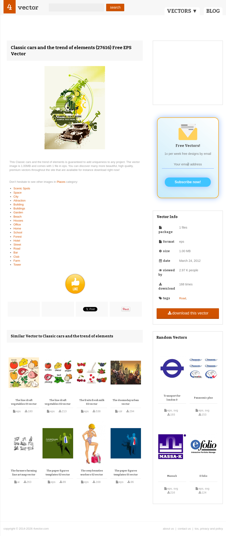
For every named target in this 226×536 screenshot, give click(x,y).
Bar (15, 252)
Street (17, 244)
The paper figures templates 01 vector (126, 472)
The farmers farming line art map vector (24, 472)
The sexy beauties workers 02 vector (91, 472)
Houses (18, 220)
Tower (17, 264)
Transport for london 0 (172, 397)
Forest (17, 236)
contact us (184, 528)
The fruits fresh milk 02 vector (91, 402)
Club (16, 256)
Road (16, 248)
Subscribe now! (188, 182)
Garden (18, 212)
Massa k (172, 476)
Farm (16, 260)
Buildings (19, 208)
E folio (203, 476)
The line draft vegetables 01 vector (24, 402)
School (17, 232)
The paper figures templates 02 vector (58, 472)
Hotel (16, 240)
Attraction (19, 200)
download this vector (187, 313)
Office (17, 224)
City (15, 196)
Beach (17, 216)
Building (18, 204)
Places (61, 181)
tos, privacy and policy (209, 528)
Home (17, 228)
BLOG (213, 11)
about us (168, 528)
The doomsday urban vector (126, 402)
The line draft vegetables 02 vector (58, 402)
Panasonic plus (203, 397)
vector (28, 7)
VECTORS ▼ (182, 11)
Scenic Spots (21, 188)
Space (17, 192)
